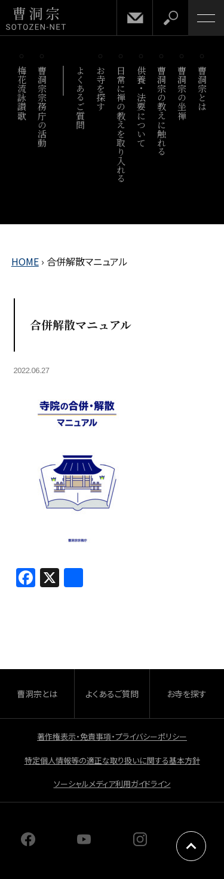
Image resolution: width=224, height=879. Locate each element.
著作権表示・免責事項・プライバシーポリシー (112, 736)
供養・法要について (142, 106)
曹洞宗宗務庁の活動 (42, 106)
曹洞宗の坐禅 (182, 93)
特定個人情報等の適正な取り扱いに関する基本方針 (112, 760)
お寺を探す (101, 88)
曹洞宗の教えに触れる (162, 111)
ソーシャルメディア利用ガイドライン (112, 783)
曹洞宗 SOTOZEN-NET (36, 18)
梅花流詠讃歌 (22, 93)
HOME (25, 261)
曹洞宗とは (203, 88)
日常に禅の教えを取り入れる (121, 124)
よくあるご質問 (81, 97)
